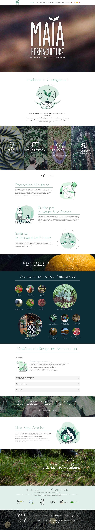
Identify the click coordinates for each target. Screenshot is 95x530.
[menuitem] (71, 3)
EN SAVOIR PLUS (70, 267)
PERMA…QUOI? (39, 2)
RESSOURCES (51, 2)
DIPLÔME (60, 520)
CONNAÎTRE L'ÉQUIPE (70, 474)
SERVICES (45, 2)
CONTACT (68, 2)
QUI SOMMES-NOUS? (59, 2)
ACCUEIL (32, 2)
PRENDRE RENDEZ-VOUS (47, 411)
